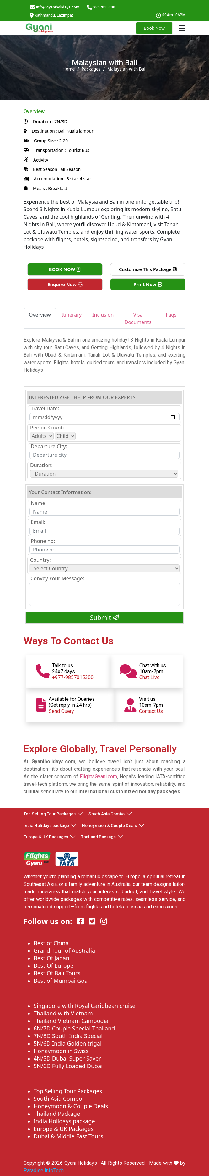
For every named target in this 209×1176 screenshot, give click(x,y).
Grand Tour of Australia (64, 950)
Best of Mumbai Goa (61, 980)
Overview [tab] (40, 314)
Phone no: (43, 541)
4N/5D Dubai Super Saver (67, 1058)
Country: (40, 560)
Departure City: (49, 447)
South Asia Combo (106, 813)
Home (68, 69)
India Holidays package (46, 825)
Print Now (147, 284)
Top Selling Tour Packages (50, 813)
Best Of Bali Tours (57, 973)
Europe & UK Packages (46, 836)
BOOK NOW (65, 269)
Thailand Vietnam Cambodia (71, 1020)
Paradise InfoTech (44, 1170)
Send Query (61, 711)
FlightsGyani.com (98, 777)
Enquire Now (64, 284)
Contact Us (151, 711)
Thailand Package (98, 836)
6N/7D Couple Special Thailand (74, 1028)
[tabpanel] (104, 355)
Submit (104, 617)
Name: (38, 503)
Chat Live (149, 677)
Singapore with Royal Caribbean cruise (84, 1005)
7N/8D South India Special (68, 1036)
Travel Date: (45, 409)
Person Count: (47, 428)
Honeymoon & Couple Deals (109, 825)
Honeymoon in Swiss (61, 1051)
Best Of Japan (51, 958)
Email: (38, 522)
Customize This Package (148, 269)
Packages (91, 69)
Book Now (154, 28)
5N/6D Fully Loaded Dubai (68, 1066)
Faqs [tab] (171, 314)
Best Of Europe (53, 965)
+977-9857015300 (73, 677)
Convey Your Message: (57, 579)
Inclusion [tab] (103, 314)
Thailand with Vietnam (63, 1013)
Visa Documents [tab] (137, 318)
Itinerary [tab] (72, 314)
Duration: (41, 465)
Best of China (51, 943)
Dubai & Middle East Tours (68, 1136)
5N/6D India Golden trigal (68, 1043)
